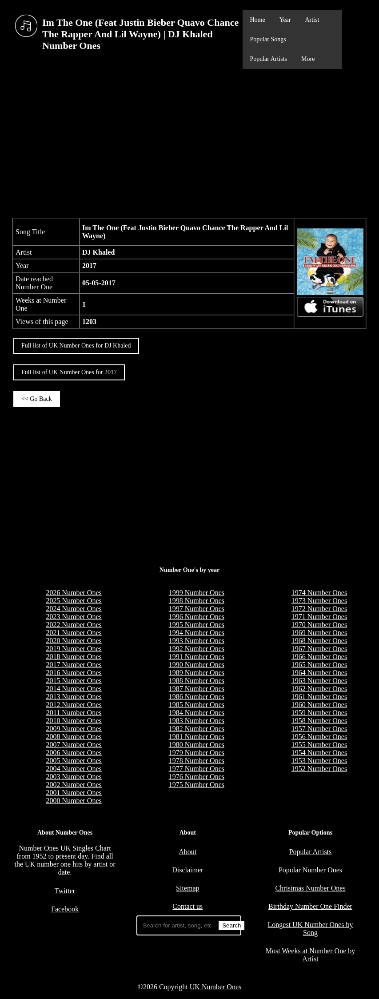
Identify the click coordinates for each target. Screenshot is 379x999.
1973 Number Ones (319, 600)
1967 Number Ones (319, 648)
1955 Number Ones (319, 744)
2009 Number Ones (73, 728)
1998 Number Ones (196, 600)
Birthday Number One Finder (310, 906)
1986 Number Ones (196, 696)
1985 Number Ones (196, 704)
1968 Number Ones (319, 640)
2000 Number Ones (73, 800)
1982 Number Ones (196, 728)
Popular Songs (268, 39)
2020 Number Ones (73, 640)
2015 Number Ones (73, 680)
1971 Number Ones (319, 616)
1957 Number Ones (319, 728)
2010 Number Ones (73, 720)
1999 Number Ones (196, 592)
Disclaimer (187, 870)
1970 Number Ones (319, 624)
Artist (312, 19)
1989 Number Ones (196, 672)
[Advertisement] (189, 142)
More (308, 59)
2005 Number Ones (73, 760)
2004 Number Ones (73, 768)
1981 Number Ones (196, 736)
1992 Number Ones (196, 648)
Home (257, 19)
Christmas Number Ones (310, 888)
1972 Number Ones (319, 608)
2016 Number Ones (73, 672)
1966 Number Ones (319, 656)
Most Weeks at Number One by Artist (310, 955)
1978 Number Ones (196, 760)
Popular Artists (268, 59)
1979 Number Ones (196, 752)
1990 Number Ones (196, 664)
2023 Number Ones (73, 616)
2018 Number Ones (73, 656)
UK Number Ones (215, 987)
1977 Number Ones (196, 768)
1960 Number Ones (319, 704)
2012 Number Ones (73, 704)
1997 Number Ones (196, 608)
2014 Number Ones (73, 688)
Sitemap (187, 888)
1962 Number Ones (319, 688)
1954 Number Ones (319, 752)
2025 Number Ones (73, 600)
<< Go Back (36, 399)
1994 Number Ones (196, 632)
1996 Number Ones (196, 616)
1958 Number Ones (319, 720)
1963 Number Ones (319, 680)
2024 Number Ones (73, 608)
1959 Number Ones (319, 712)
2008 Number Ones (73, 736)
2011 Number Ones (74, 712)
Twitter (65, 891)
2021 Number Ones (73, 632)
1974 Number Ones (319, 592)
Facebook (65, 909)
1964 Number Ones (319, 672)
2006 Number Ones (73, 752)
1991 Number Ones (196, 656)
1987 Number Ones (196, 688)
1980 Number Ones (196, 744)
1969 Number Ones (319, 632)
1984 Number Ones (196, 712)
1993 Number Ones (196, 640)
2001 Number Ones (73, 792)
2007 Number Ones (73, 744)
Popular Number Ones (310, 870)
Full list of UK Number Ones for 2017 (69, 372)
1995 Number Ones (196, 624)
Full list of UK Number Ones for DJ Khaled (76, 345)
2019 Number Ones (73, 648)
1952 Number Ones (319, 768)
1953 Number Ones (319, 760)
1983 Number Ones (196, 720)
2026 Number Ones (73, 592)
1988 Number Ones (196, 680)
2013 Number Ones (73, 696)
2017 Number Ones (73, 664)
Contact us (187, 906)
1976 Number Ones (196, 776)
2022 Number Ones (73, 624)
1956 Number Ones (319, 736)
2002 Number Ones (73, 784)
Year (285, 19)
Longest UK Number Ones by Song (310, 928)
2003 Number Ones (73, 776)
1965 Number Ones (319, 664)
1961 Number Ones (319, 696)
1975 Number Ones (196, 784)
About (187, 851)
